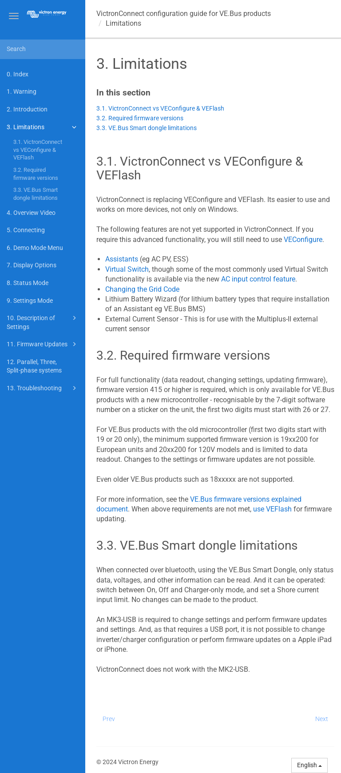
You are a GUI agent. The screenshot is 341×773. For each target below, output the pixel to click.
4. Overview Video (31, 212)
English (309, 765)
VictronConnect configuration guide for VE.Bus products (183, 13)
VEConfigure (302, 239)
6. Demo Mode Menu (35, 247)
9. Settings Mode (30, 300)
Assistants (122, 259)
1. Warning (21, 91)
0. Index (17, 74)
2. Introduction (27, 109)
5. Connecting (26, 230)
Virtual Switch (127, 269)
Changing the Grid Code (142, 289)
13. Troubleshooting (43, 388)
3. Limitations (43, 127)
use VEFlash (272, 509)
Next (321, 718)
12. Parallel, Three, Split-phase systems (34, 366)
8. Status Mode (27, 282)
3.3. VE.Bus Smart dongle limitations (35, 193)
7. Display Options (31, 265)
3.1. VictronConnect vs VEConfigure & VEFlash (37, 150)
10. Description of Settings (43, 321)
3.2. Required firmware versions (35, 173)
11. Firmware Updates (43, 344)
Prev (109, 718)
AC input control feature (258, 279)
